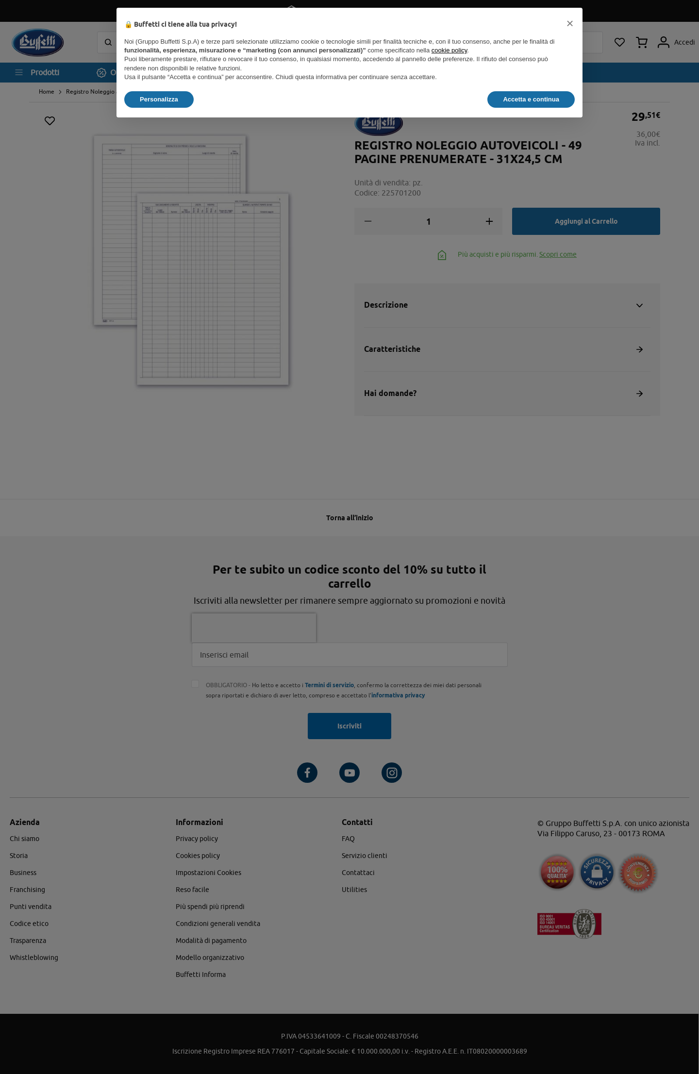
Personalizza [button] (159, 99)
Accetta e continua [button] (531, 99)
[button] (570, 23)
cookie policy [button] (449, 50)
